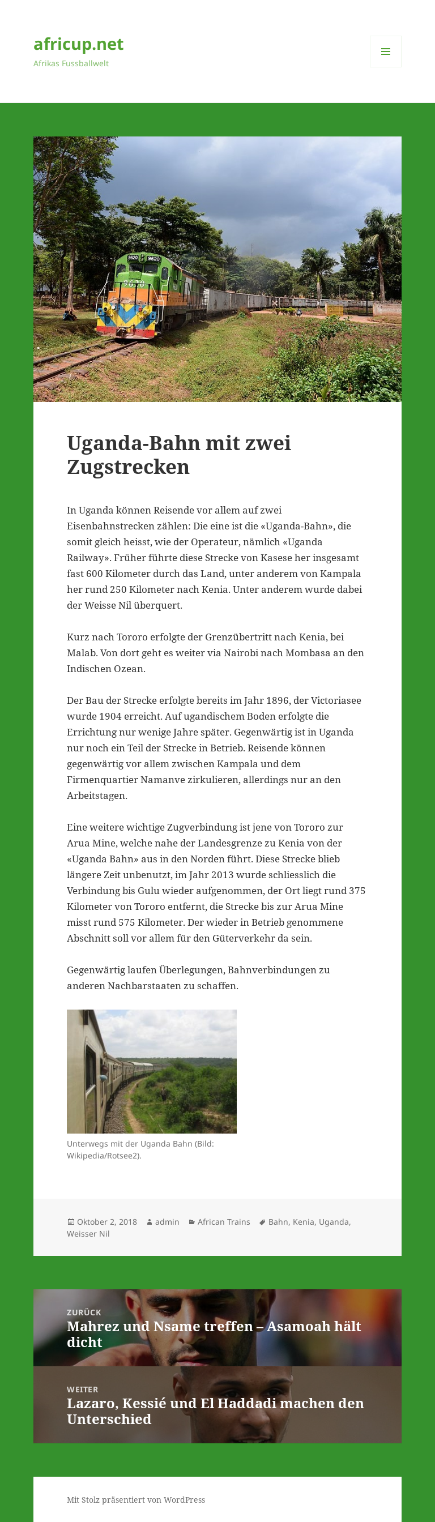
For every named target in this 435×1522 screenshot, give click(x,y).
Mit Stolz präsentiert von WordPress (136, 1499)
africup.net (78, 43)
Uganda (334, 1221)
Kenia (303, 1221)
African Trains (224, 1221)
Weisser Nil (88, 1233)
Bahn (278, 1221)
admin (167, 1221)
